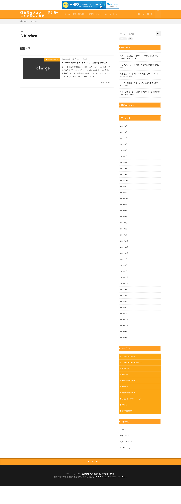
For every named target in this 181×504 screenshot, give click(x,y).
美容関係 (125, 411)
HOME (24, 21)
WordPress (123, 495)
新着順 (23, 48)
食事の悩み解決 (79, 14)
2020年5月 (124, 219)
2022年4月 (124, 168)
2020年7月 (124, 213)
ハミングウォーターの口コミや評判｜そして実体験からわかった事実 (140, 93)
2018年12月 (124, 277)
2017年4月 (124, 334)
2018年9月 (124, 289)
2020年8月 (124, 206)
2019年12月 (124, 238)
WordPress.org (126, 456)
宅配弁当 (125, 379)
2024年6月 (124, 136)
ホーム (67, 14)
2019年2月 (124, 270)
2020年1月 (124, 232)
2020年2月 (124, 225)
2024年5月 (124, 142)
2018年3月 (124, 309)
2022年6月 (124, 155)
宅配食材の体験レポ (129, 398)
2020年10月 (124, 193)
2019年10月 (124, 251)
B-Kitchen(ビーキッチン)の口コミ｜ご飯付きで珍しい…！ (86, 64)
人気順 (29, 48)
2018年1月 (124, 315)
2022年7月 (124, 149)
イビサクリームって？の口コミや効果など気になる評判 (140, 66)
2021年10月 (124, 174)
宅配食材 (125, 392)
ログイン (123, 437)
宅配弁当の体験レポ (53, 59)
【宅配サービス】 (94, 14)
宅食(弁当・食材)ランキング (133, 405)
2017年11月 (124, 328)
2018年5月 (124, 302)
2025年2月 (124, 116)
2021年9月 (124, 181)
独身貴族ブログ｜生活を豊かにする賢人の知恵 (39, 14)
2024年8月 (124, 123)
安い (130, 38)
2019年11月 (124, 245)
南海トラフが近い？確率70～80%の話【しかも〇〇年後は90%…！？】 (139, 57)
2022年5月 (124, 161)
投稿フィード (125, 443)
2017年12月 (124, 322)
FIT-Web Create (100, 495)
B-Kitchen (34, 21)
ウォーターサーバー (112, 14)
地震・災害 (126, 373)
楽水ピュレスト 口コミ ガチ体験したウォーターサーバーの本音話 (139, 75)
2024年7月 (124, 129)
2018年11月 (124, 283)
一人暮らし (123, 38)
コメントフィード (127, 449)
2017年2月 (124, 341)
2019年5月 (124, 264)
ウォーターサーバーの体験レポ (134, 366)
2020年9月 (124, 200)
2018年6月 (124, 296)
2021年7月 (124, 187)
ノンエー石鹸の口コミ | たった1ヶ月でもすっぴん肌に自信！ (139, 84)
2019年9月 (124, 257)
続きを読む (105, 86)
